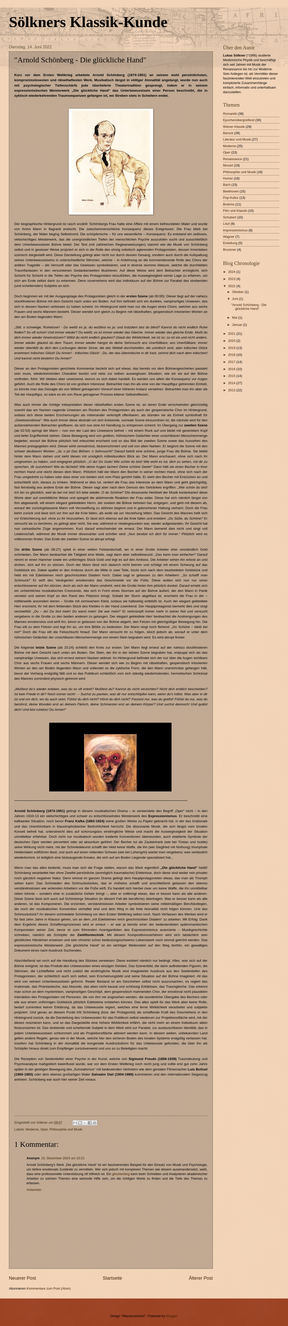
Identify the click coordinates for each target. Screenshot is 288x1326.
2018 (232, 355)
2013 (232, 390)
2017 (232, 362)
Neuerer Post (22, 1278)
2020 (232, 341)
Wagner (228, 237)
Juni (235, 299)
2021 (232, 334)
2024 (232, 272)
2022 (232, 286)
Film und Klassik (235, 211)
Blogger (171, 1316)
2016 (232, 369)
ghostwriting (121, 1174)
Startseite (112, 1278)
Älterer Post (201, 1278)
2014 (232, 383)
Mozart (228, 165)
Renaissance (232, 159)
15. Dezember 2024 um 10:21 (63, 1158)
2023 (232, 279)
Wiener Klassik (234, 127)
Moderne (32, 1129)
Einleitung (230, 243)
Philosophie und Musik (65, 1129)
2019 (232, 348)
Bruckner (229, 250)
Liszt (226, 224)
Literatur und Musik (237, 139)
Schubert (229, 217)
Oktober (238, 292)
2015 (232, 376)
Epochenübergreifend (238, 120)
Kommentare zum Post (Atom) (49, 1288)
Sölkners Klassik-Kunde (88, 21)
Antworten (34, 1190)
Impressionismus (235, 230)
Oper (44, 1129)
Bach (226, 185)
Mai (235, 317)
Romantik (230, 114)
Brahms (228, 204)
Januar (237, 325)
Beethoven (231, 191)
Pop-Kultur (231, 198)
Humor (228, 178)
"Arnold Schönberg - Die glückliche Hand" (248, 307)
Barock (228, 133)
